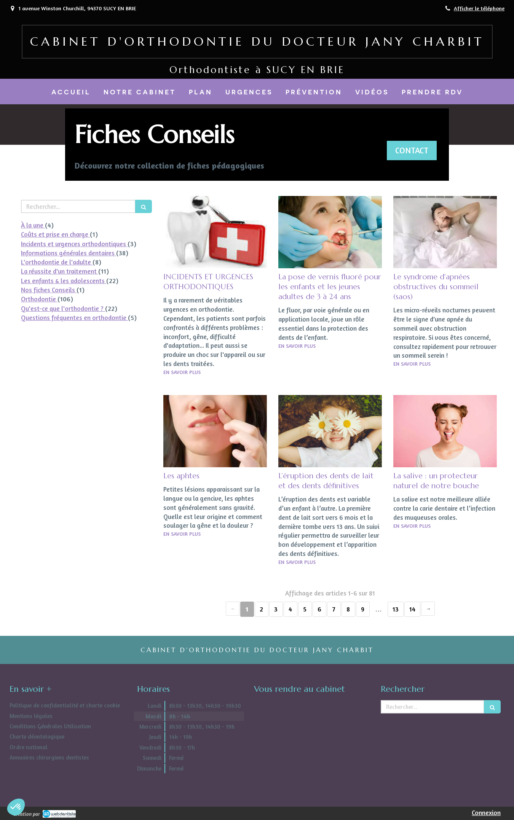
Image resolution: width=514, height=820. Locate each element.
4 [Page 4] (290, 609)
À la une (33, 225)
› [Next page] (428, 609)
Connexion (486, 813)
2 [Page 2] (261, 609)
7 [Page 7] (333, 609)
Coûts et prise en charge (55, 234)
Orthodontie (39, 299)
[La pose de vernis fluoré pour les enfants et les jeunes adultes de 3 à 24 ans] (330, 232)
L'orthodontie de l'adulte (57, 262)
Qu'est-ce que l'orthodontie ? (63, 308)
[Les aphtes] (215, 431)
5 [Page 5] (304, 609)
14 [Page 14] (412, 609)
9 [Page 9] (362, 609)
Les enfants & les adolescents (63, 281)
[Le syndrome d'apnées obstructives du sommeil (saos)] (445, 232)
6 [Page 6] (319, 609)
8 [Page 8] (348, 609)
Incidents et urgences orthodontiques (74, 244)
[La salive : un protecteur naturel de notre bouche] (445, 431)
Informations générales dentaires (68, 253)
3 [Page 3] (276, 609)
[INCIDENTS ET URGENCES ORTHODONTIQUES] (215, 232)
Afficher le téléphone (479, 8)
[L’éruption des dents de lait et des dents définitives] (330, 431)
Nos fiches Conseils (49, 290)
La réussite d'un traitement (59, 271)
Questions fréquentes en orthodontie (74, 318)
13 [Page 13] (396, 609)
